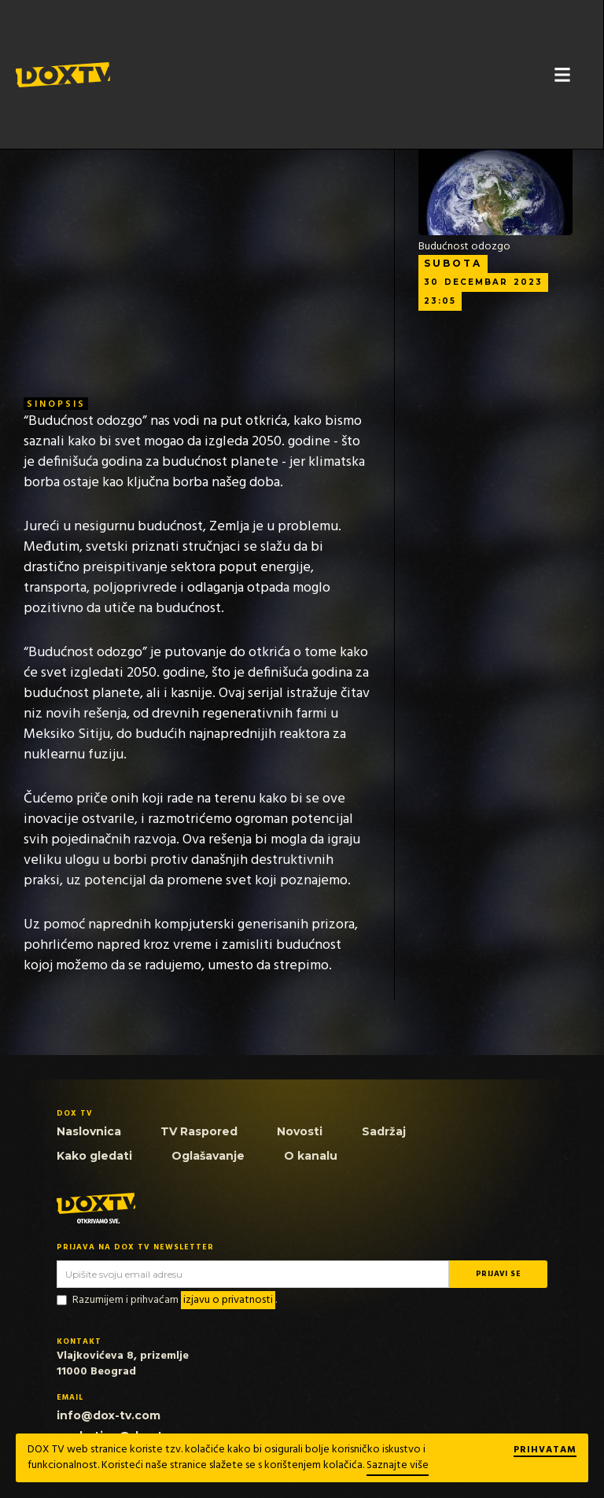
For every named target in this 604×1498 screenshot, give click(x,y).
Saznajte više (397, 1465)
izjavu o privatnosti (228, 1300)
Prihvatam (545, 1450)
